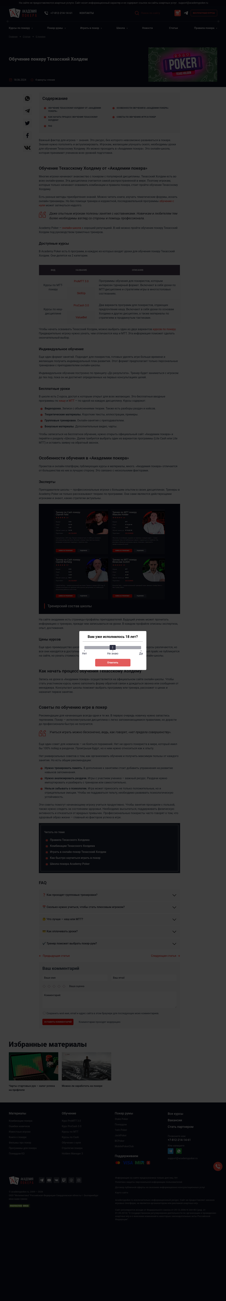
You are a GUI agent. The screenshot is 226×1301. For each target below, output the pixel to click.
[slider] (113, 647)
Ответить (112, 662)
